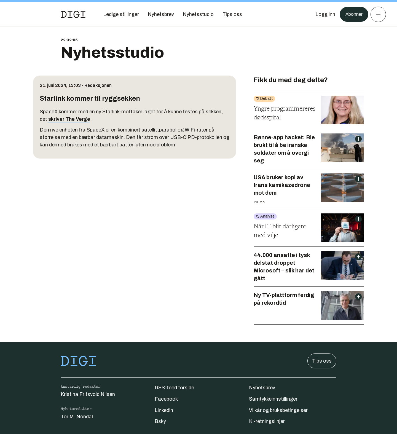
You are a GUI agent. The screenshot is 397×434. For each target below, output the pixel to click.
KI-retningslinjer (267, 421)
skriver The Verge (69, 119)
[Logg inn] (323, 14)
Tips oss (322, 361)
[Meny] (378, 14)
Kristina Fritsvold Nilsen (88, 394)
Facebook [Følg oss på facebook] (166, 399)
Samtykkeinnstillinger (273, 399)
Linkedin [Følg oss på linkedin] (164, 410)
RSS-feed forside (174, 387)
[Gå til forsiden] (73, 14)
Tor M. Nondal (77, 416)
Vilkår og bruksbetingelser (278, 410)
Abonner (353, 14)
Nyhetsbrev (262, 387)
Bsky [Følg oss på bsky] (160, 421)
